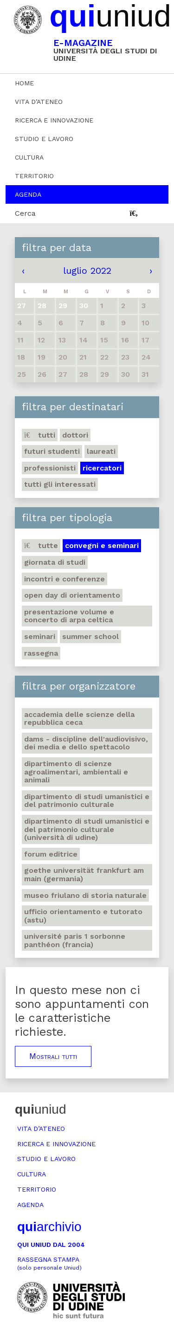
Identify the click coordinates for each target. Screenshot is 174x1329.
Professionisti (50, 468)
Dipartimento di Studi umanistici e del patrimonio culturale (86, 800)
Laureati (101, 451)
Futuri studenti (52, 451)
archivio (49, 1226)
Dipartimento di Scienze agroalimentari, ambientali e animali (76, 771)
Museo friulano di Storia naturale (85, 895)
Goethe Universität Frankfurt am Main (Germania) (84, 874)
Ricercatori (102, 468)
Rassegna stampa (49, 1263)
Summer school (90, 636)
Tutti (39, 435)
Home (24, 83)
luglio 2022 (87, 270)
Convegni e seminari (102, 545)
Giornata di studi (54, 562)
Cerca (25, 213)
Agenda (28, 194)
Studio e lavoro (44, 138)
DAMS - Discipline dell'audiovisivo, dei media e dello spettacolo (86, 743)
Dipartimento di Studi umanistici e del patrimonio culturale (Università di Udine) (86, 829)
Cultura (29, 157)
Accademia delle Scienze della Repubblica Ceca (79, 718)
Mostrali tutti (53, 1056)
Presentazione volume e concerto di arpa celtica (69, 616)
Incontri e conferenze (64, 578)
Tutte (41, 545)
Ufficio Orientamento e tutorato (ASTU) (83, 915)
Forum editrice (50, 854)
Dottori (75, 435)
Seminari (39, 636)
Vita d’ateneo (39, 101)
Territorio (34, 176)
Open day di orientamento (72, 595)
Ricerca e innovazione (54, 120)
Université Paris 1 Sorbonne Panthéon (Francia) (74, 940)
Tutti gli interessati (60, 484)
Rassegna (41, 653)
